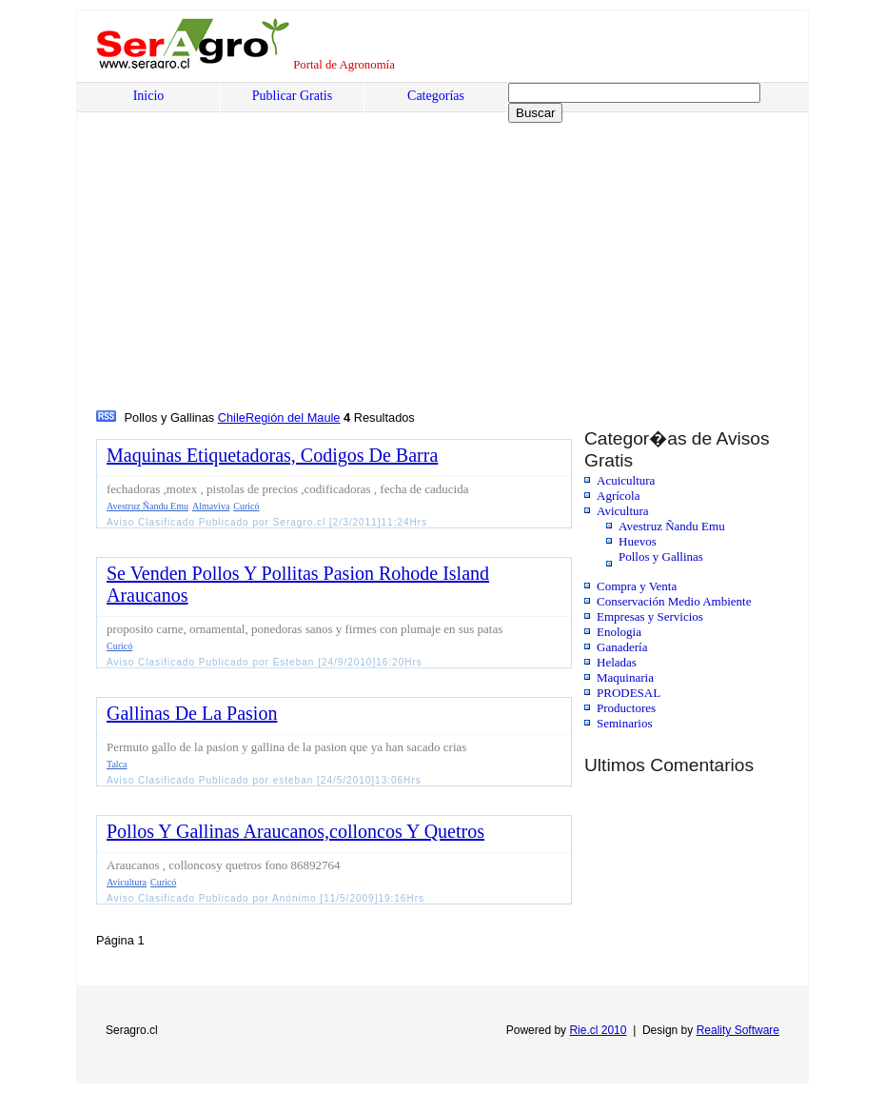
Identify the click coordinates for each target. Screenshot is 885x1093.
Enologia (619, 632)
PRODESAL (628, 693)
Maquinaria (625, 677)
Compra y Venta (637, 586)
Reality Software (738, 1030)
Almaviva (210, 506)
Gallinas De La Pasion (192, 713)
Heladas (617, 662)
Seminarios (625, 723)
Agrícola (618, 495)
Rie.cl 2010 (597, 1030)
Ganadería (622, 647)
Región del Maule (293, 417)
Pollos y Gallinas (661, 556)
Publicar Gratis (292, 96)
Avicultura (623, 511)
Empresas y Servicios (650, 616)
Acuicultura (626, 480)
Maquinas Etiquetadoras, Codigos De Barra (272, 455)
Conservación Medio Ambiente (674, 601)
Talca (117, 764)
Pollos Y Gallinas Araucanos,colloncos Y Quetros (295, 831)
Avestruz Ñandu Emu (672, 526)
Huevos (638, 541)
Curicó (246, 506)
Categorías (435, 96)
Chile (232, 417)
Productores (626, 708)
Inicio (149, 96)
